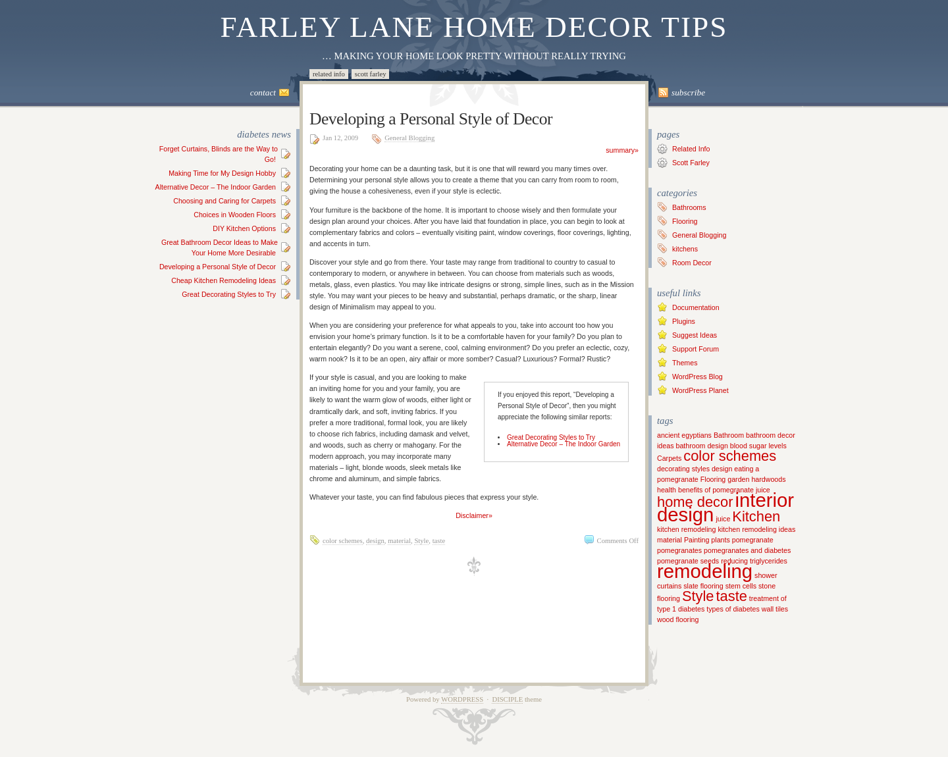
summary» (622, 150)
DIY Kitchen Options (244, 228)
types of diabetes (733, 609)
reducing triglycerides (754, 561)
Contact (263, 92)
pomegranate (753, 540)
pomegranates (679, 550)
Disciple (507, 699)
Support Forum (695, 349)
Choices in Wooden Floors (235, 215)
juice (723, 519)
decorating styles (683, 469)
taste (439, 540)
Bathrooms (689, 207)
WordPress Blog (697, 376)
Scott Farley (370, 74)
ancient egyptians (684, 435)
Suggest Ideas (694, 335)
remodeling (704, 571)
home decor (695, 502)
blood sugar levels (758, 446)
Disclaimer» (474, 515)
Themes (685, 363)
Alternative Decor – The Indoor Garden (215, 187)
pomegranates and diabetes (747, 550)
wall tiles (775, 609)
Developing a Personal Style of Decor (217, 267)
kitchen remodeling (686, 529)
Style (421, 540)
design (375, 540)
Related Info (329, 74)
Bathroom (729, 435)
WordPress (462, 699)
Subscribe (688, 92)
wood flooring (677, 619)
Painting (697, 540)
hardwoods (768, 479)
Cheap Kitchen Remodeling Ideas (223, 280)
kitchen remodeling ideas (756, 529)
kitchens (685, 249)
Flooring (685, 221)
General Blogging (409, 138)
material (399, 540)
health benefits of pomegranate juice (713, 490)
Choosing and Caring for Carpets (224, 201)
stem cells (740, 586)
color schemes (343, 540)
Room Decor (692, 263)
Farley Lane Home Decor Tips (474, 27)
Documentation (696, 307)
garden (738, 479)
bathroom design (701, 446)
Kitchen (756, 516)
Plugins (683, 321)
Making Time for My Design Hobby (222, 173)
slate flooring (703, 586)
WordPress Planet (700, 390)
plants (720, 540)
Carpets (669, 458)
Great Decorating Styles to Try (229, 294)
